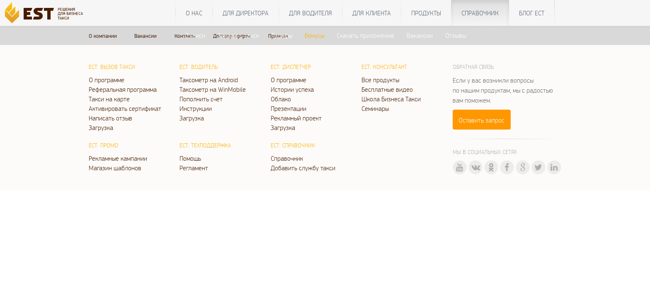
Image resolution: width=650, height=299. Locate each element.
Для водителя (310, 13)
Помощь (190, 158)
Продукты (426, 13)
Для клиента (371, 13)
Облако (281, 99)
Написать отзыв (110, 118)
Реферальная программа (123, 89)
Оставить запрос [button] (481, 120)
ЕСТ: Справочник (293, 145)
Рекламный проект (296, 118)
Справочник (480, 13)
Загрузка (101, 127)
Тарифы (282, 35)
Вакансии (420, 35)
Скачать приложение (365, 35)
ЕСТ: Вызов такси (112, 67)
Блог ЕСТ (531, 13)
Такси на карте (109, 99)
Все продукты (380, 80)
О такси (194, 35)
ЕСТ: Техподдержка (205, 145)
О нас (194, 13)
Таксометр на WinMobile (212, 89)
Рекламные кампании (118, 158)
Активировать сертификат (125, 108)
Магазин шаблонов (115, 168)
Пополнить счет (201, 99)
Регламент (193, 168)
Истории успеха (292, 89)
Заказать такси (238, 35)
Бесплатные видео (387, 89)
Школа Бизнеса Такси (391, 99)
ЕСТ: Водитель (198, 67)
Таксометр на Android (208, 80)
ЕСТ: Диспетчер (291, 67)
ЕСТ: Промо (103, 145)
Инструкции (195, 108)
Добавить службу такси (303, 168)
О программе (106, 80)
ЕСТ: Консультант (384, 67)
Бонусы (314, 35)
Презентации (288, 108)
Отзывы (455, 35)
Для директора (246, 13)
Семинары (375, 108)
